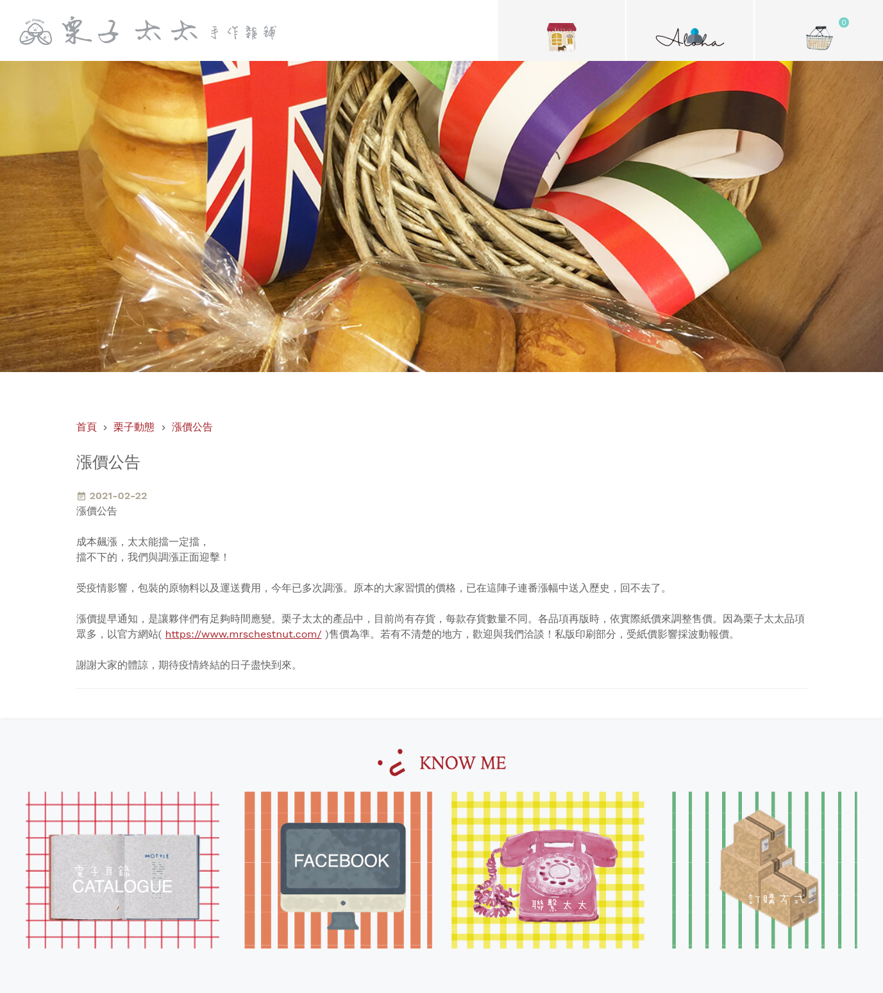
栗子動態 (134, 427)
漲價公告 (192, 427)
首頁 (86, 427)
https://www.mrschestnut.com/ (243, 634)
